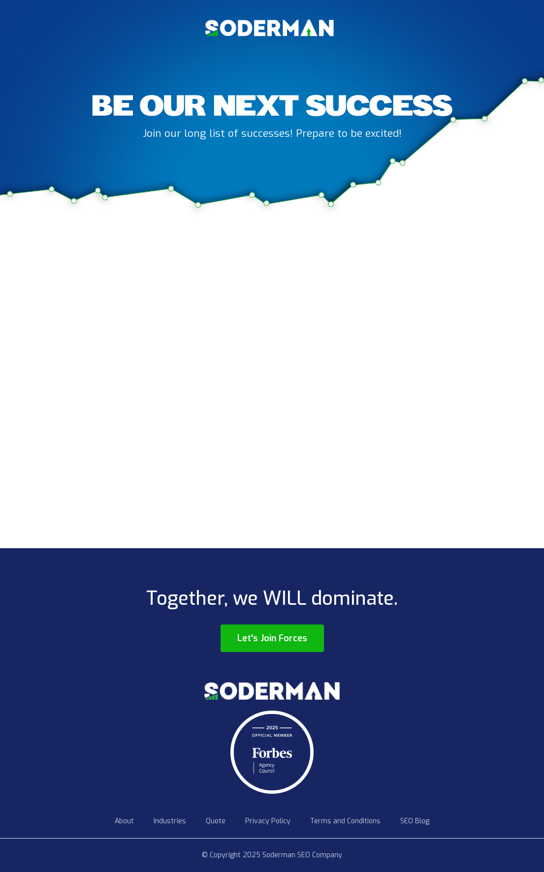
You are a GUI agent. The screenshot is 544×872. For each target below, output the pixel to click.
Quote (215, 821)
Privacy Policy (267, 821)
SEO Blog (414, 821)
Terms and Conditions (345, 821)
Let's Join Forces (272, 638)
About (124, 821)
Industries (170, 821)
